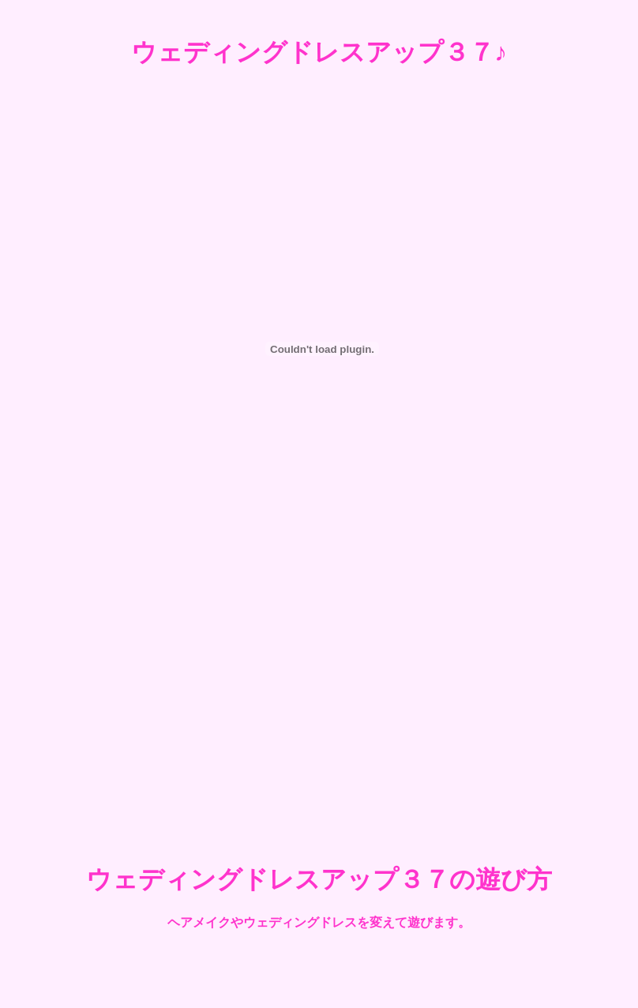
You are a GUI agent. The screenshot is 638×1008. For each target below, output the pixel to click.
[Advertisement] (319, 708)
